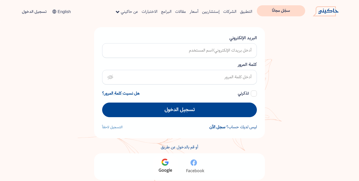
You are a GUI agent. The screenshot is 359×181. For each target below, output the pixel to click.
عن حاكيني (127, 12)
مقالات (180, 12)
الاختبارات (149, 12)
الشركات (229, 12)
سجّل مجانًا (281, 11)
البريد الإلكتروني (243, 38)
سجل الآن (217, 127)
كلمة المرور (247, 65)
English (61, 12)
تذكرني (243, 93)
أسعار (193, 12)
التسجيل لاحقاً (112, 127)
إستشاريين (211, 12)
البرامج (166, 12)
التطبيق (246, 12)
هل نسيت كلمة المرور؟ (121, 93)
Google (165, 166)
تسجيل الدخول (34, 12)
